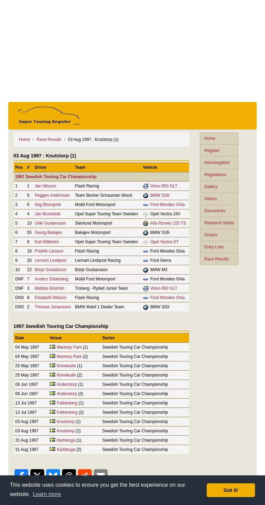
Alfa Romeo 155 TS (168, 223)
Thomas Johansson (53, 307)
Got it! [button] (231, 490)
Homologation (217, 162)
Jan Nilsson (45, 186)
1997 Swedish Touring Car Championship (56, 176)
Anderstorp (67, 384)
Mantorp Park (69, 347)
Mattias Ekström (50, 288)
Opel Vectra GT (164, 241)
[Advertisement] (132, 51)
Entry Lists (214, 247)
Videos (210, 198)
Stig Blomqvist (48, 204)
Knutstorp (65, 421)
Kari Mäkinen (47, 241)
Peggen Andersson (52, 195)
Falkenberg (67, 403)
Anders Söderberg (51, 279)
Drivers (210, 235)
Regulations (215, 174)
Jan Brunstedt (47, 214)
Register (212, 150)
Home (209, 138)
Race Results (216, 259)
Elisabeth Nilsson (51, 297)
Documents (214, 210)
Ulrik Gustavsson (50, 223)
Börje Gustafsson (51, 269)
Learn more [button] (47, 494)
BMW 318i (159, 195)
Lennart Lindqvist (50, 260)
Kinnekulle (66, 365)
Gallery (210, 186)
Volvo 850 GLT (163, 186)
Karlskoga (66, 440)
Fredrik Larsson (49, 251)
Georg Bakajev (48, 232)
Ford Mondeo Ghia (167, 204)
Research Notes (219, 222)
